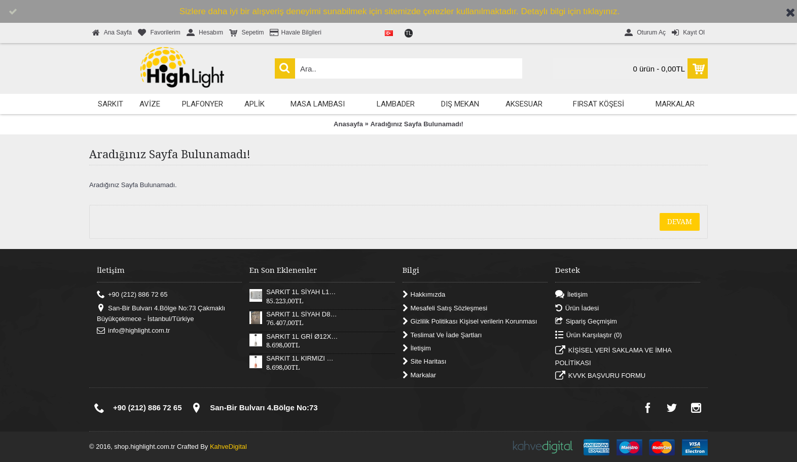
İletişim (417, 348)
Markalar (420, 375)
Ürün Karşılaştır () (588, 335)
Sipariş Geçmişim (586, 321)
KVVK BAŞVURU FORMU (600, 376)
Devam (679, 222)
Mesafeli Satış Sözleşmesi (445, 308)
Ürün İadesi (577, 308)
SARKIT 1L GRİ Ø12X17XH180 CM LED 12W (302, 336)
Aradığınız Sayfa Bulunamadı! (416, 124)
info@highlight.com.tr (133, 331)
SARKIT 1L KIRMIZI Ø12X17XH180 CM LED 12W (302, 358)
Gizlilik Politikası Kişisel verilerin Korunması (470, 321)
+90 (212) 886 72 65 (132, 295)
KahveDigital (228, 446)
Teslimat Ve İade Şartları (442, 335)
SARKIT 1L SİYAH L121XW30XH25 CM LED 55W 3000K (302, 292)
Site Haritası (425, 362)
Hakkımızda (424, 295)
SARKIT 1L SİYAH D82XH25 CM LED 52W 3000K (302, 314)
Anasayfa (348, 124)
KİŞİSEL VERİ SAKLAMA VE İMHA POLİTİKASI (613, 356)
